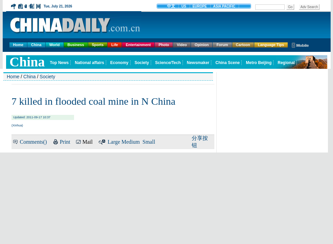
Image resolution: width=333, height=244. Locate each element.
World (54, 45)
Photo (164, 45)
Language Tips (271, 45)
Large (114, 142)
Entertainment (138, 45)
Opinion (202, 45)
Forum (222, 45)
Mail (87, 142)
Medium (130, 142)
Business (76, 45)
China (36, 45)
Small (149, 142)
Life (114, 45)
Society (47, 76)
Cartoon (243, 45)
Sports (98, 45)
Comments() (33, 142)
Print (65, 142)
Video (182, 45)
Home (18, 45)
